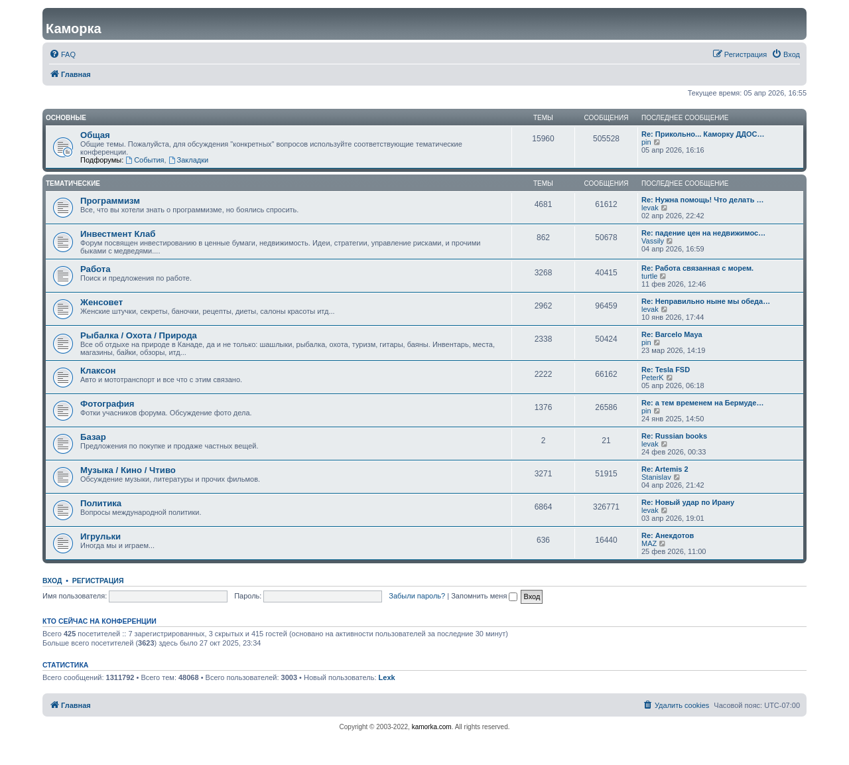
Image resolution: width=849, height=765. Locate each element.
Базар (93, 437)
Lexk (387, 677)
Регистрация (98, 581)
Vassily (652, 241)
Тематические (73, 183)
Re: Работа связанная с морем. (697, 268)
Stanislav (656, 477)
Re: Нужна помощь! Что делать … (702, 200)
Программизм (110, 201)
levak (650, 208)
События (144, 160)
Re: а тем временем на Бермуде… (702, 403)
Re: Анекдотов (667, 535)
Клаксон (98, 371)
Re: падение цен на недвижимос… (703, 233)
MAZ (649, 543)
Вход (52, 581)
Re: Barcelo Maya (671, 334)
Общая (95, 135)
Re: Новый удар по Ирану (687, 502)
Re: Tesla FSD (665, 370)
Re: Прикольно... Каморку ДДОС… (703, 134)
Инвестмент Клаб (117, 234)
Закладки (188, 160)
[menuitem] (62, 54)
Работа (95, 269)
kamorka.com (432, 726)
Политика (100, 503)
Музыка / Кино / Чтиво (128, 470)
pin (646, 142)
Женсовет (101, 302)
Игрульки (100, 536)
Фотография (107, 404)
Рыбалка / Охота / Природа (138, 335)
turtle (649, 276)
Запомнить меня (484, 596)
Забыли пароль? (417, 596)
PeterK (652, 378)
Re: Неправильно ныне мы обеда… (705, 301)
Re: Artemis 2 (664, 469)
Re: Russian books (674, 436)
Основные (66, 117)
